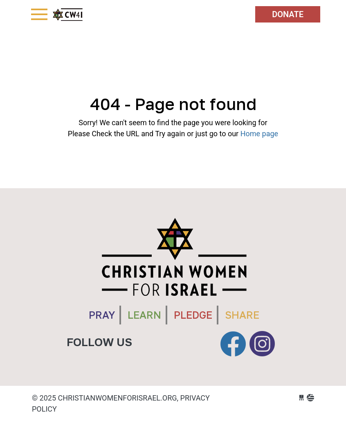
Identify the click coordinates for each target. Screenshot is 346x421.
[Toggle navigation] (39, 14)
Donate (287, 14)
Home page (259, 133)
